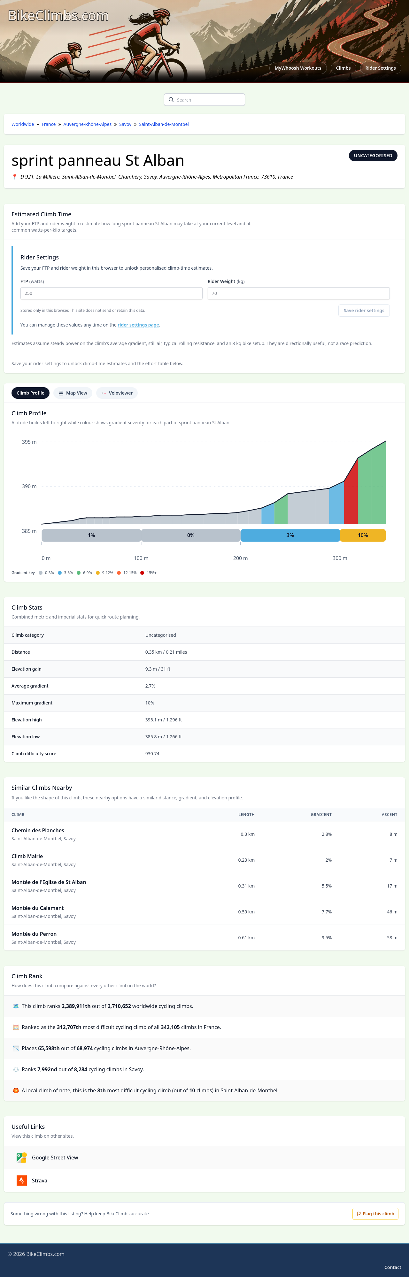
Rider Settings (381, 68)
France (49, 124)
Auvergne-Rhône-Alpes (88, 124)
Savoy (125, 124)
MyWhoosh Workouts (298, 68)
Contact (392, 1267)
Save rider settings (364, 310)
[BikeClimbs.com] (58, 15)
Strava (32, 1180)
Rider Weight (299, 288)
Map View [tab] (72, 393)
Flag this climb (375, 1214)
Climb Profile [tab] (30, 393)
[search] (171, 99)
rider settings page (138, 325)
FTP (111, 288)
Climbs (343, 68)
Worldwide (23, 124)
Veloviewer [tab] (117, 393)
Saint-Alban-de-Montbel (164, 124)
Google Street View (47, 1157)
